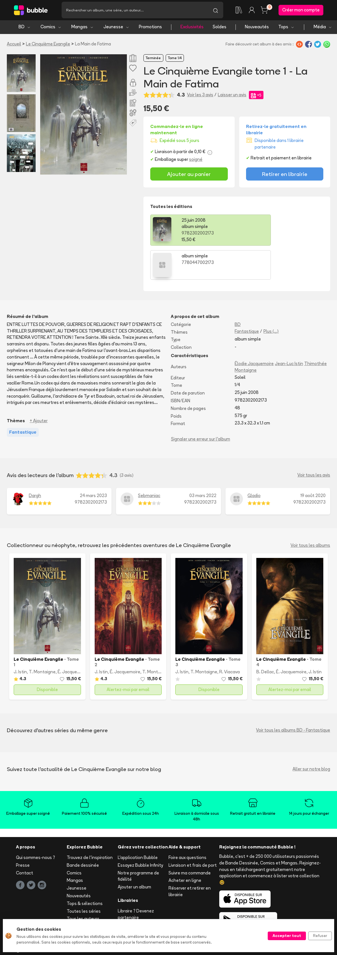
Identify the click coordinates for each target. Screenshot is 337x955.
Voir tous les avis (313, 442)
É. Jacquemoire (73, 638)
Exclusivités (192, 28)
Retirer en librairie (284, 174)
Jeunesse (116, 28)
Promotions (150, 28)
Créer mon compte (301, 10)
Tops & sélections (85, 870)
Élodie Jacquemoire (254, 330)
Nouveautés (257, 28)
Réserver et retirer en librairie (189, 858)
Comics (51, 28)
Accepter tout (287, 935)
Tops (286, 28)
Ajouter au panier (189, 174)
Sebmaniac (149, 462)
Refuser (320, 935)
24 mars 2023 (93, 462)
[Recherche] (134, 10)
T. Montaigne (42, 638)
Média (323, 28)
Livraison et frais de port (192, 832)
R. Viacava (229, 638)
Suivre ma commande (189, 839)
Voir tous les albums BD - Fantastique (293, 697)
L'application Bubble (138, 824)
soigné (195, 160)
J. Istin (20, 638)
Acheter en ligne (184, 847)
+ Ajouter (39, 388)
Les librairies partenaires (142, 892)
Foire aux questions (187, 824)
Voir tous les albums (310, 512)
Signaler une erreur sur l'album (200, 406)
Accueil (14, 44)
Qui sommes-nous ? (35, 824)
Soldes (219, 28)
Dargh (35, 462)
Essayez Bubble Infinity (140, 832)
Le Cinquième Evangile (48, 44)
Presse (23, 832)
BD (25, 28)
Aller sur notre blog (311, 736)
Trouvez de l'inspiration (90, 824)
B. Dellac (265, 638)
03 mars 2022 (202, 462)
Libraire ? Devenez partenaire (136, 881)
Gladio (254, 462)
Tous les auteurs (83, 885)
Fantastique (247, 298)
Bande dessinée (83, 832)
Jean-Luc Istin (289, 330)
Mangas (82, 28)
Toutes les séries (84, 878)
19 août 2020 (313, 462)
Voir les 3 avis (200, 96)
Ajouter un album (134, 854)
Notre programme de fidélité (138, 843)
